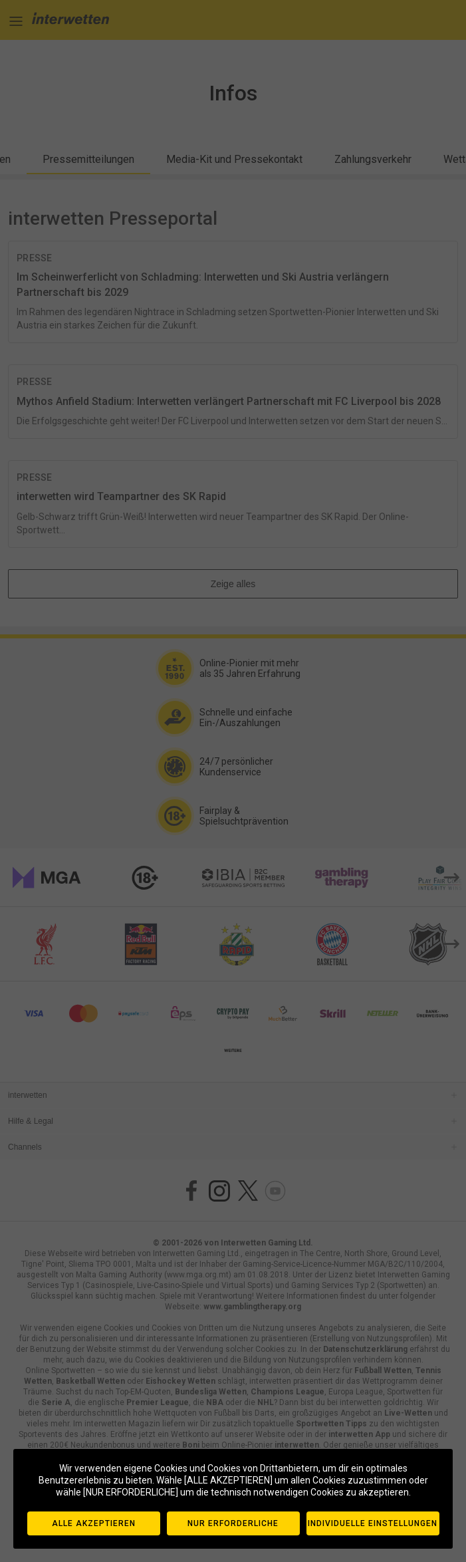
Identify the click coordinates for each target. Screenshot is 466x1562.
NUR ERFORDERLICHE (233, 1523)
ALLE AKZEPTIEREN (94, 1523)
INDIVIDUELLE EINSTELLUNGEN (372, 1523)
